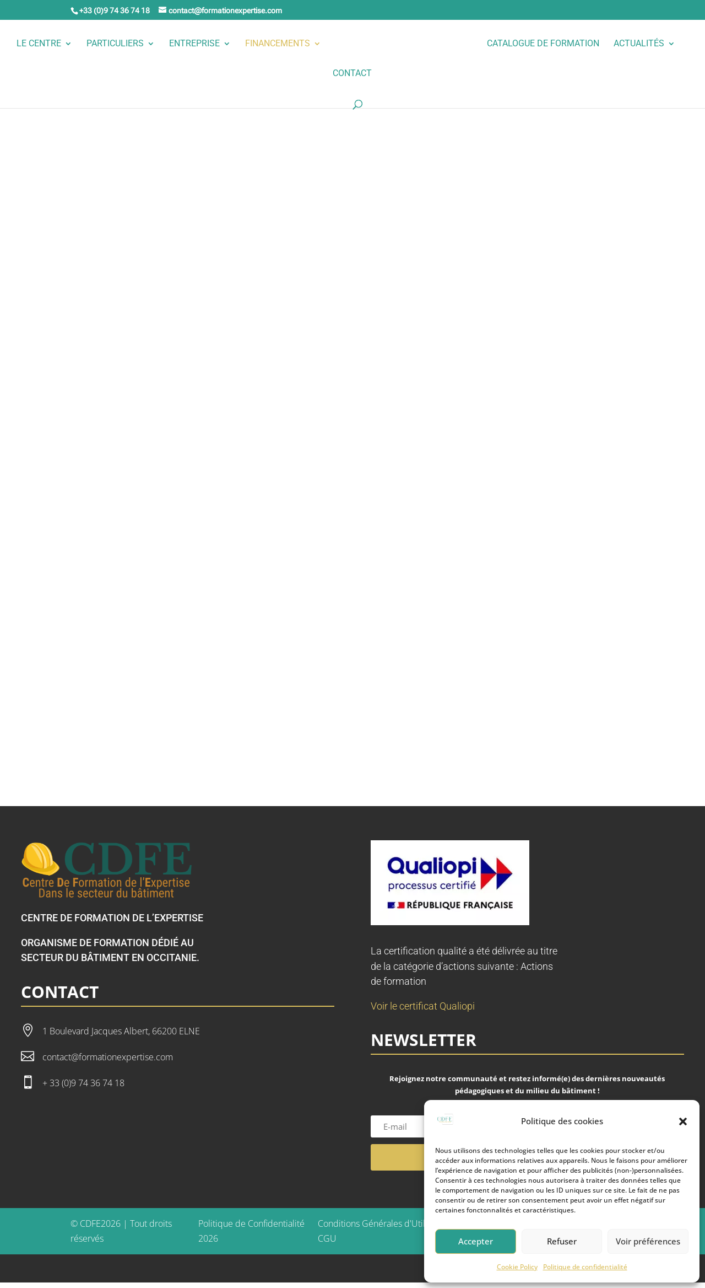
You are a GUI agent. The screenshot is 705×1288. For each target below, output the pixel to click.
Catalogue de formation (581, 44)
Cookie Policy (517, 1266)
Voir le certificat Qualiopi (423, 1011)
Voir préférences (648, 1241)
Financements (315, 44)
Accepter (475, 1241)
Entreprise (232, 44)
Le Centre (77, 44)
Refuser (562, 1241)
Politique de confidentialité (585, 1266)
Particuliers (153, 44)
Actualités (320, 73)
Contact (390, 73)
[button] (682, 1121)
